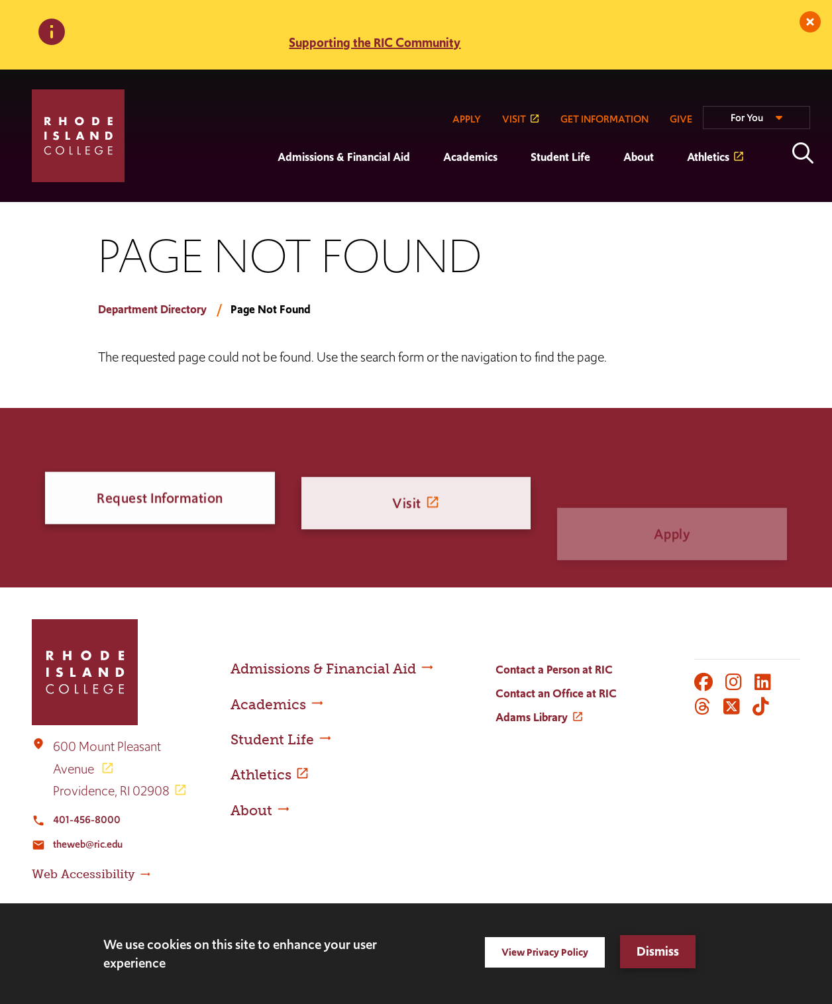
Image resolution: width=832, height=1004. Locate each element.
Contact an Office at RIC (556, 693)
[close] (810, 21)
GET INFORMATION (604, 119)
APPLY (466, 119)
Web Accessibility (83, 874)
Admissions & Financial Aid (344, 157)
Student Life (560, 157)
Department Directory (152, 309)
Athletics (708, 157)
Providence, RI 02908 (111, 790)
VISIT (514, 119)
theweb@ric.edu (88, 844)
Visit (406, 514)
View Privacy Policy (544, 952)
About (638, 157)
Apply (672, 550)
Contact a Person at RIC (554, 670)
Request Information (160, 500)
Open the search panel (802, 153)
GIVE (681, 119)
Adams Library (531, 717)
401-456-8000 (87, 820)
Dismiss (658, 951)
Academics (470, 157)
